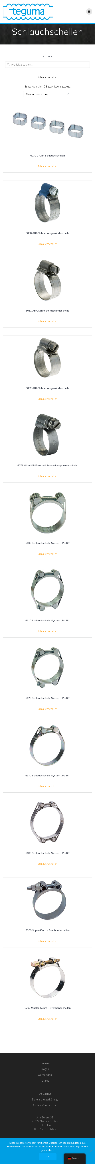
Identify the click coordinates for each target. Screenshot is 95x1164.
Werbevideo (45, 1075)
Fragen (45, 1069)
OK (47, 1156)
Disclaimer (45, 1093)
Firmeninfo (45, 1063)
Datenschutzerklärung (45, 1099)
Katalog (45, 1080)
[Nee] (90, 1151)
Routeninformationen (45, 1105)
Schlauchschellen (47, 166)
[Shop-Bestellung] (47, 94)
